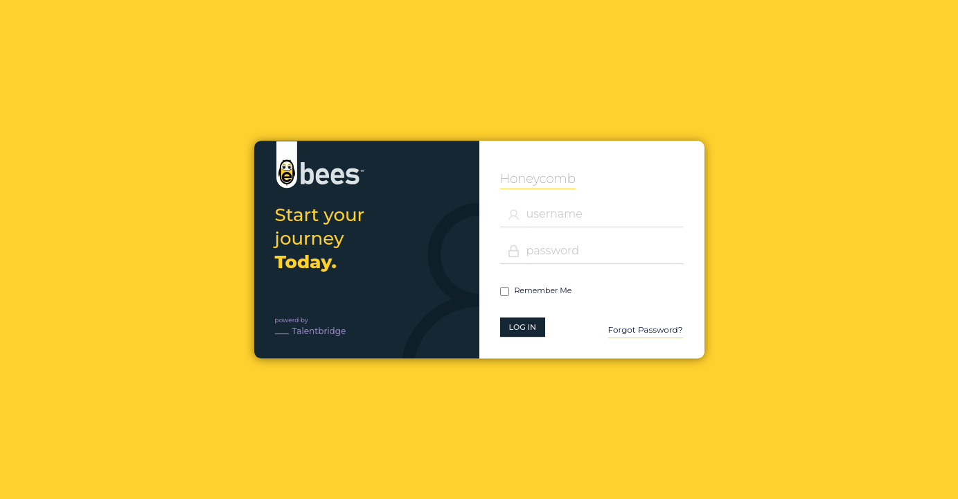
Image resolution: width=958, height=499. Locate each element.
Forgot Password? (645, 329)
